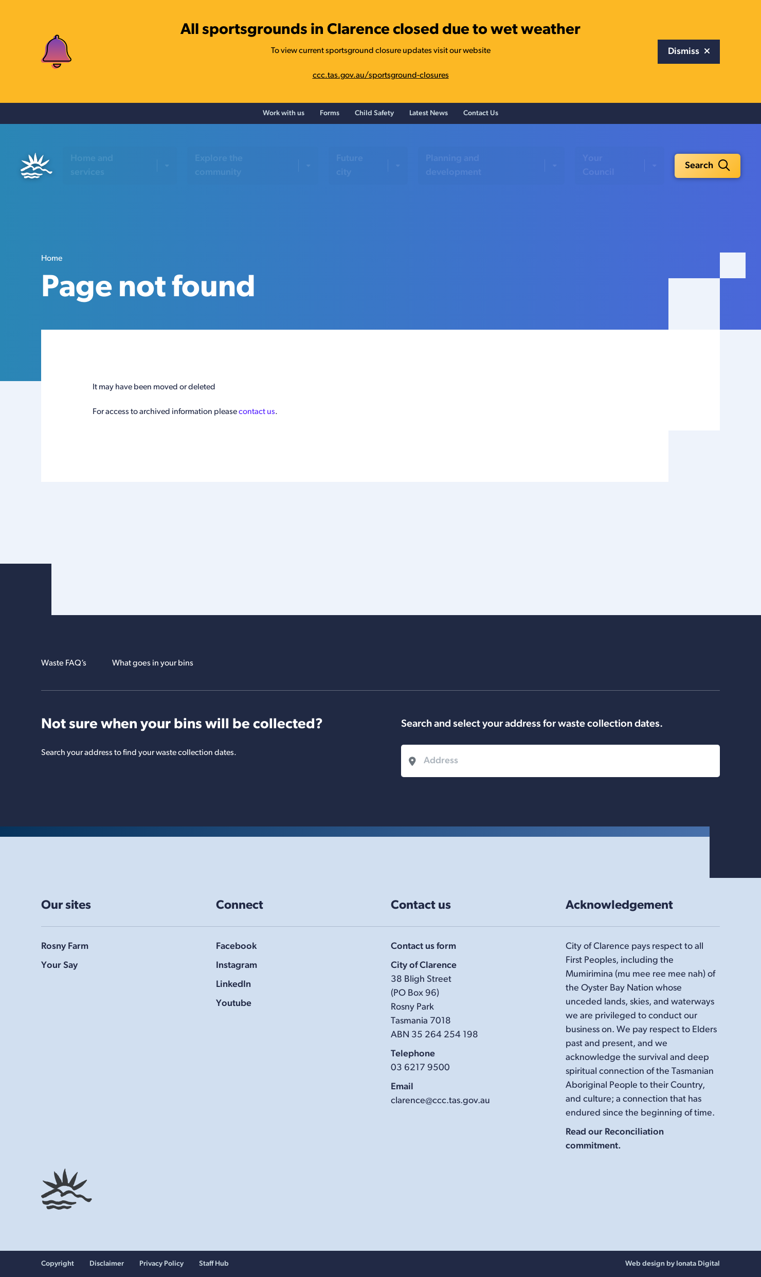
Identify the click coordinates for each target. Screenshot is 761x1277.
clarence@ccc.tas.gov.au (440, 1101)
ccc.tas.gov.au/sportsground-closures (381, 75)
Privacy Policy (161, 1264)
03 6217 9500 (420, 1068)
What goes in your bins (162, 663)
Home (51, 263)
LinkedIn (233, 985)
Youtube (233, 1004)
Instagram (236, 965)
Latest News (428, 116)
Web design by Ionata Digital (672, 1264)
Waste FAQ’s (66, 663)
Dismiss (689, 52)
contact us (257, 416)
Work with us (283, 116)
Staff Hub (214, 1264)
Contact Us (480, 116)
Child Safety (374, 116)
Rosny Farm (64, 946)
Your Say (59, 965)
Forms (329, 116)
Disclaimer (106, 1264)
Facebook (236, 946)
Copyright (57, 1264)
